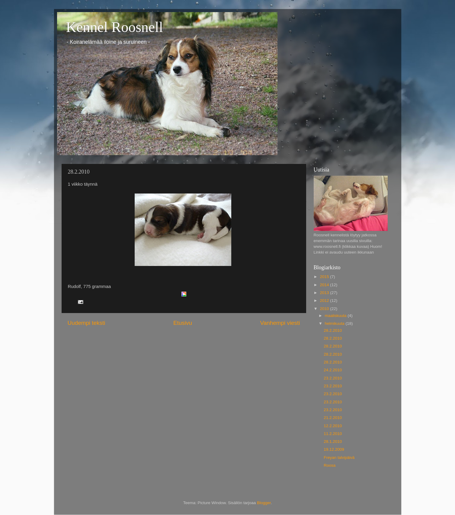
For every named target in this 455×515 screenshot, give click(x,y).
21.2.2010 (333, 417)
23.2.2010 (333, 378)
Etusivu (182, 323)
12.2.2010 (333, 426)
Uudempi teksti (86, 323)
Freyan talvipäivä (339, 457)
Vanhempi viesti (280, 323)
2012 (325, 300)
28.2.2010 (333, 330)
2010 (325, 308)
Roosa (329, 465)
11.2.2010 (333, 433)
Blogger (264, 503)
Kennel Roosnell (114, 27)
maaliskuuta (336, 315)
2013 (325, 292)
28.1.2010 (333, 441)
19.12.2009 (334, 449)
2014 (325, 285)
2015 (325, 276)
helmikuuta (335, 323)
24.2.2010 (333, 370)
